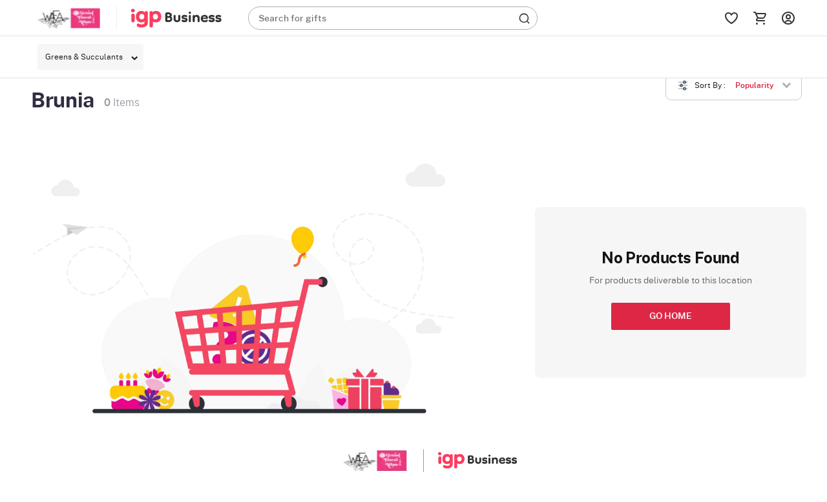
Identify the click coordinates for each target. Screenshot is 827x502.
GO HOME (670, 316)
